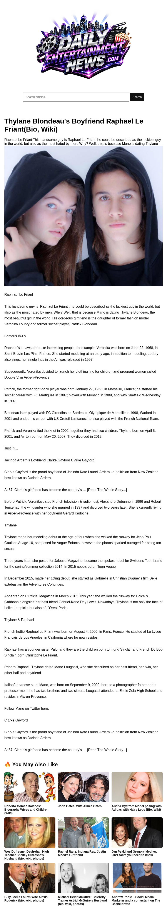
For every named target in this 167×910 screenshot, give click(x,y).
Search (137, 97)
